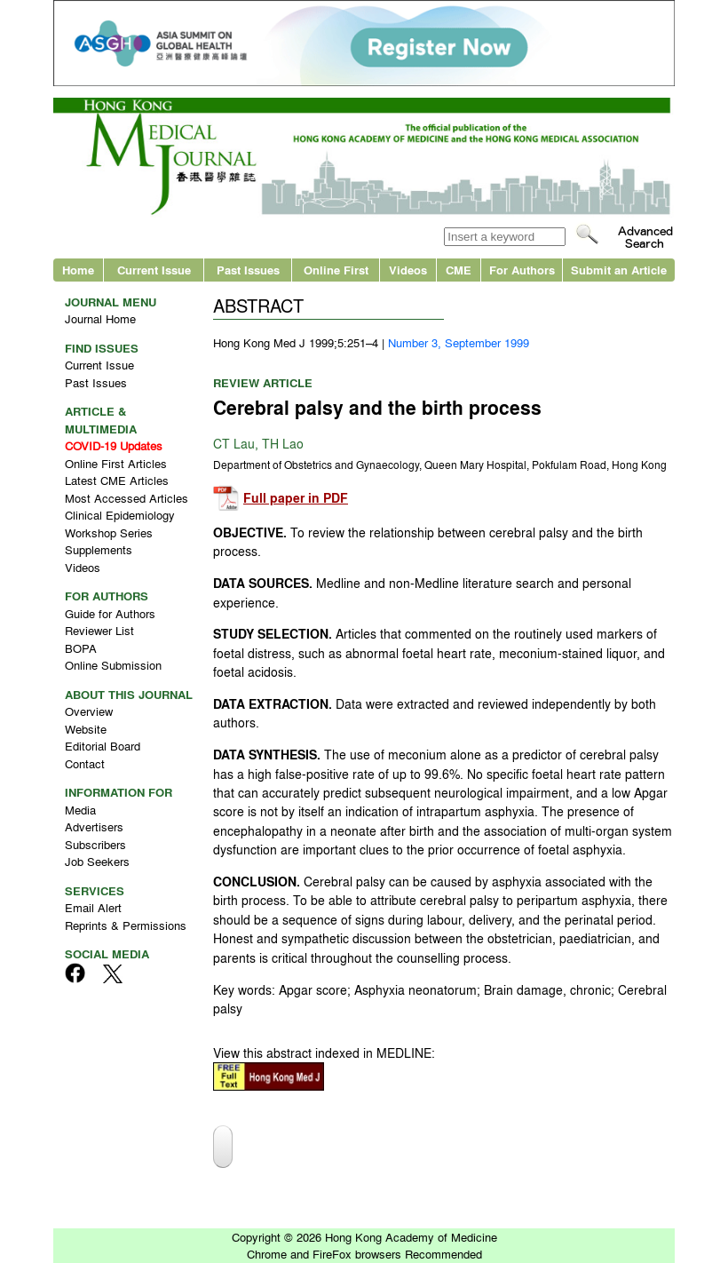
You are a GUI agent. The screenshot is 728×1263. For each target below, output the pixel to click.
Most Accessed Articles (126, 497)
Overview (89, 711)
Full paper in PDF (295, 498)
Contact (85, 763)
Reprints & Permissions (125, 925)
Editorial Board (102, 745)
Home (78, 269)
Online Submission (113, 664)
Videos (408, 269)
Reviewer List (99, 630)
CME (458, 269)
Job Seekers (97, 861)
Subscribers (95, 844)
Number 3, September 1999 (458, 342)
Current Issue (154, 269)
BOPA (81, 647)
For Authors (522, 269)
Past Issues (248, 269)
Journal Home (100, 318)
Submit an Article (619, 269)
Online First (336, 269)
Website (86, 728)
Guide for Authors (110, 613)
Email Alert (93, 907)
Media (80, 809)
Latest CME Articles (117, 480)
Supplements (98, 549)
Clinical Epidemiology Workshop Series (120, 523)
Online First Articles (116, 463)
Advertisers (94, 826)
